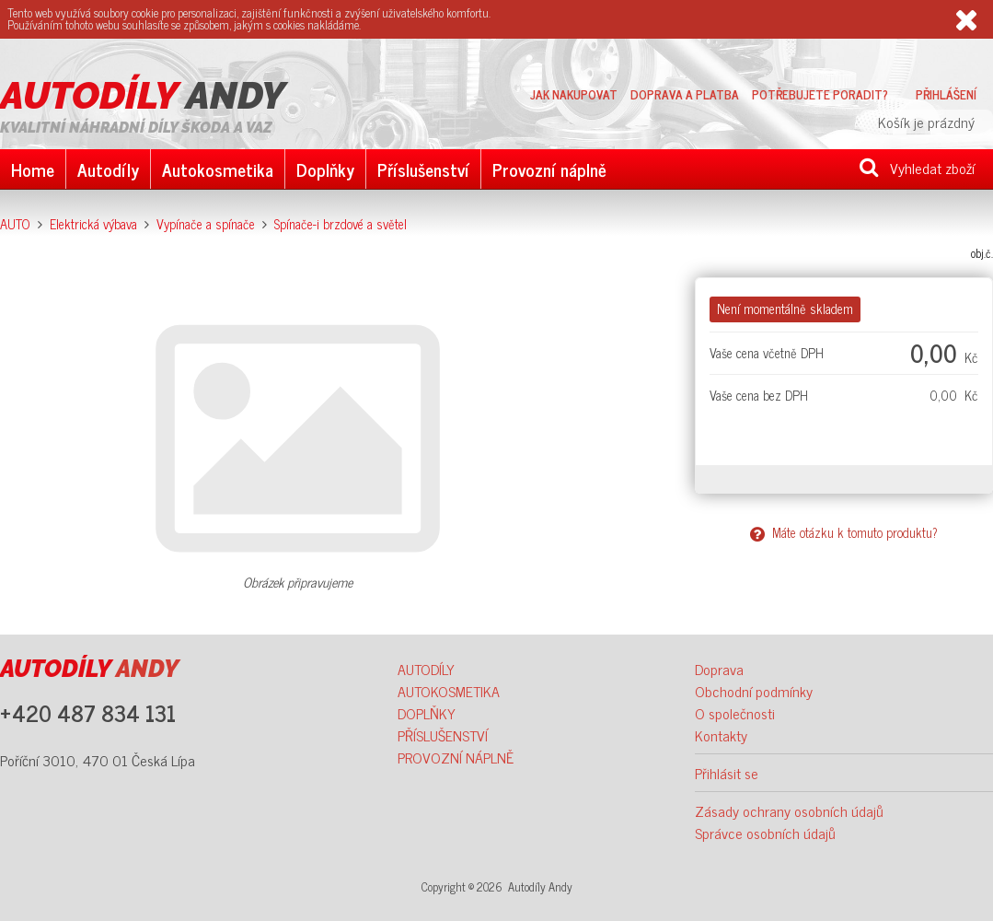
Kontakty (721, 735)
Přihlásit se (726, 773)
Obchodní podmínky (754, 691)
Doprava (719, 669)
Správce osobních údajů (765, 833)
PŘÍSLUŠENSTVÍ (443, 735)
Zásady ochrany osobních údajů (789, 810)
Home (32, 169)
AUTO (15, 224)
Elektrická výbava (93, 224)
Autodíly (108, 169)
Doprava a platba (684, 94)
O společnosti (735, 713)
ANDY (142, 96)
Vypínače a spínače (205, 224)
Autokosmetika (217, 169)
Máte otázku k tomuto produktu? (844, 532)
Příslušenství (423, 169)
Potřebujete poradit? (820, 94)
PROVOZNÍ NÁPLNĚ (456, 757)
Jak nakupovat (574, 94)
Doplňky (325, 169)
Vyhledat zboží (917, 168)
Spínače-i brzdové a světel (340, 224)
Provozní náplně (549, 169)
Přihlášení (946, 94)
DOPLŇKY (427, 713)
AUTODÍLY (426, 669)
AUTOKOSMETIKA (449, 691)
